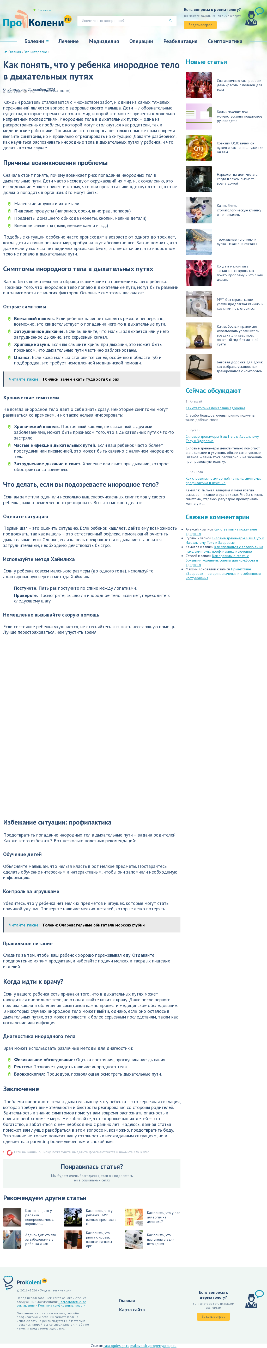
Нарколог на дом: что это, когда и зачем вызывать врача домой (222, 179)
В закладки (44, 10)
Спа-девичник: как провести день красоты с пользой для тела (224, 85)
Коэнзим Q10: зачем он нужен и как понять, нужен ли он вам (224, 148)
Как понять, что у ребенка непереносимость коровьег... (28, 1217)
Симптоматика (225, 41)
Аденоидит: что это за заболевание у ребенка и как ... (29, 1239)
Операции (141, 41)
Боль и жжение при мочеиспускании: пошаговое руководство (224, 116)
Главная (127, 1300)
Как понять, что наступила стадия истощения (149, 1239)
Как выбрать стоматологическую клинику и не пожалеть (223, 210)
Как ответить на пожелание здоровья (215, 408)
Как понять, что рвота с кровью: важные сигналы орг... (88, 1239)
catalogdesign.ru (116, 1345)
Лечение (68, 41)
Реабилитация (180, 41)
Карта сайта (132, 1310)
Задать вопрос (200, 24)
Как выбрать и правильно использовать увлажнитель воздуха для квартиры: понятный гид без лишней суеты (222, 335)
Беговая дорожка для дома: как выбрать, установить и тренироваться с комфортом (224, 367)
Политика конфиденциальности (61, 1305)
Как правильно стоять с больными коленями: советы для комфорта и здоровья (222, 560)
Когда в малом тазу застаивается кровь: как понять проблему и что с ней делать (224, 273)
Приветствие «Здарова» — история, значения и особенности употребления (223, 573)
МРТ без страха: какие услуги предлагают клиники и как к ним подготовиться (224, 304)
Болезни (34, 41)
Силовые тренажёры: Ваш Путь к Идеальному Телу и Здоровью (222, 438)
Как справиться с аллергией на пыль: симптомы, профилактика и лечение (223, 480)
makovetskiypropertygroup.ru (153, 1345)
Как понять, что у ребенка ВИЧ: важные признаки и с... (90, 1217)
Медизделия (104, 41)
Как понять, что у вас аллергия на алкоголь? (152, 1217)
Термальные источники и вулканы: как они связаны (221, 242)
